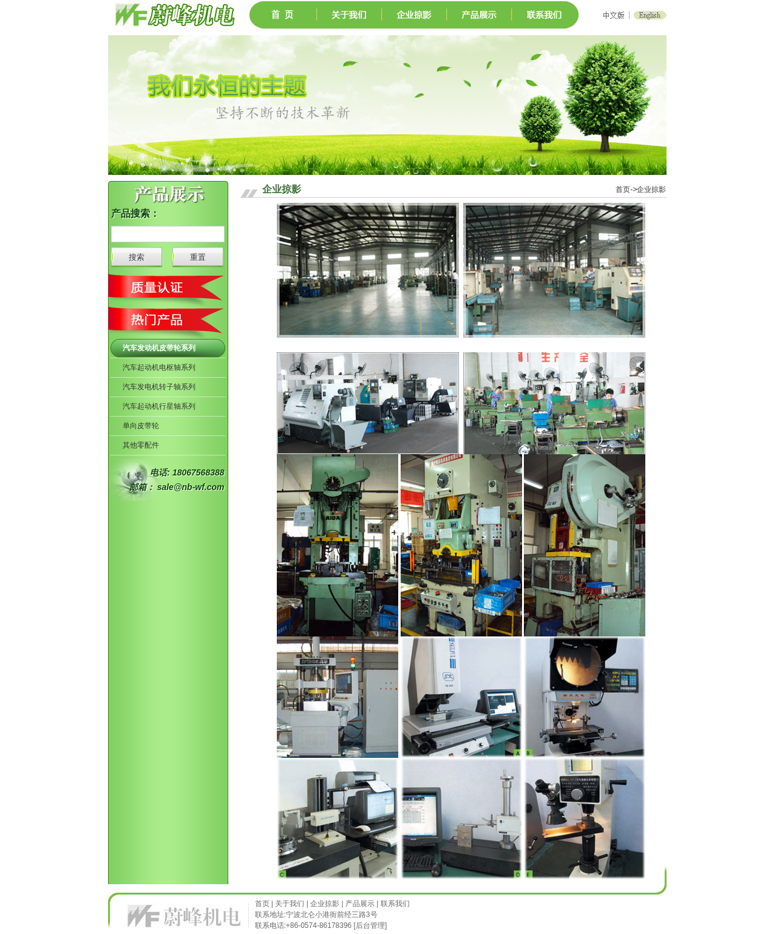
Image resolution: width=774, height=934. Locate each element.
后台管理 (370, 925)
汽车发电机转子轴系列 (159, 387)
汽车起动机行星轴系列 (159, 406)
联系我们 (395, 903)
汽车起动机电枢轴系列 (159, 367)
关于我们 (289, 903)
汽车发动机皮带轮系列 (159, 348)
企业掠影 (324, 903)
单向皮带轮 (141, 425)
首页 (263, 903)
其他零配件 (141, 445)
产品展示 (360, 903)
